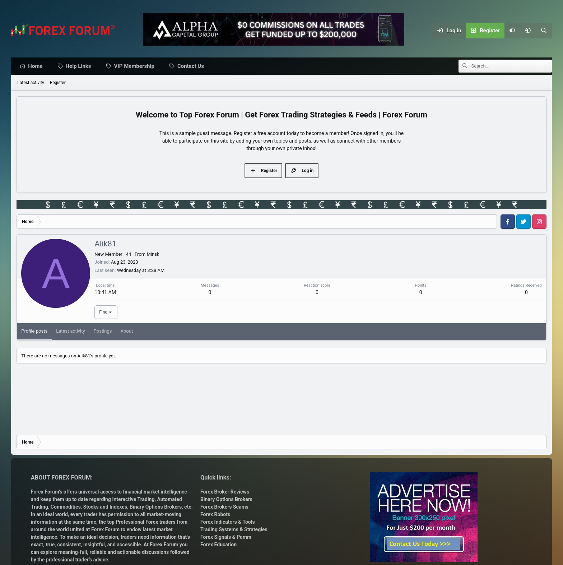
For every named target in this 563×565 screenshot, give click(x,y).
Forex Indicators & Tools (227, 522)
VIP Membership (136, 66)
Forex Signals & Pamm (225, 537)
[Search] (544, 30)
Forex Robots (215, 514)
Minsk (152, 254)
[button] (528, 30)
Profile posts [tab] (34, 331)
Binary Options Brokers (155, 507)
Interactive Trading (133, 499)
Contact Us (192, 66)
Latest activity (30, 82)
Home (37, 66)
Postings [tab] (103, 331)
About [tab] (127, 331)
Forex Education (218, 544)
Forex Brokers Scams (224, 507)
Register (58, 82)
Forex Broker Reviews (224, 492)
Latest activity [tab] (70, 331)
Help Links (80, 66)
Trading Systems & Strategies (233, 529)
